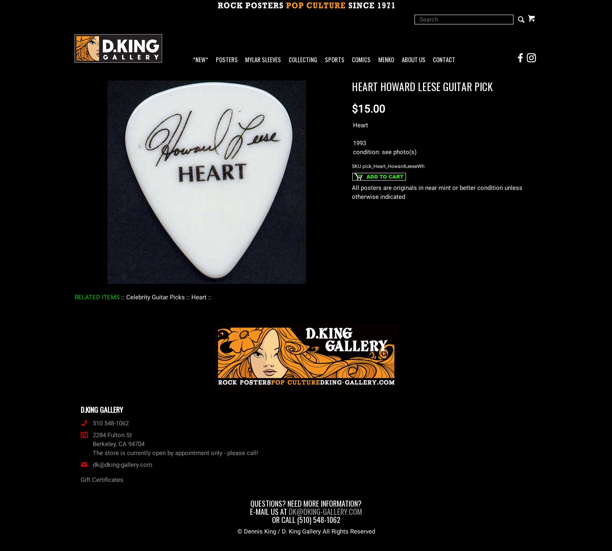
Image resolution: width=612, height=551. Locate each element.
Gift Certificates (102, 479)
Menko (386, 60)
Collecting (303, 60)
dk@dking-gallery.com (116, 464)
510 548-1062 (105, 423)
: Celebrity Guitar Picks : (155, 297)
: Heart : (199, 297)
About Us (414, 60)
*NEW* (200, 60)
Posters (227, 60)
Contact (444, 60)
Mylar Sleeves (263, 60)
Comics (361, 60)
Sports (334, 60)
